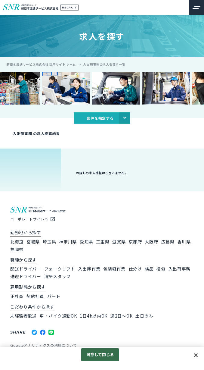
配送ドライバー (25, 269)
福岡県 (16, 249)
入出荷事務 (179, 269)
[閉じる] (195, 355)
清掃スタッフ (57, 276)
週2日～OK (121, 316)
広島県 (168, 242)
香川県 (184, 242)
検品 (149, 269)
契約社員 (35, 296)
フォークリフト (59, 269)
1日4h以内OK (93, 316)
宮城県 (33, 242)
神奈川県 (68, 242)
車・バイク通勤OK (58, 316)
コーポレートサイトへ (29, 218)
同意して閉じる (100, 354)
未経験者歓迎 (23, 316)
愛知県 (86, 242)
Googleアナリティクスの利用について (43, 345)
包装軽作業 (114, 269)
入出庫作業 (89, 269)
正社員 (16, 296)
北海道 (16, 242)
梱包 (160, 269)
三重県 (102, 242)
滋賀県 (118, 242)
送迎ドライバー (25, 276)
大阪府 (151, 242)
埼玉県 (49, 242)
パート (53, 296)
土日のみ (144, 316)
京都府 (135, 242)
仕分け (135, 269)
